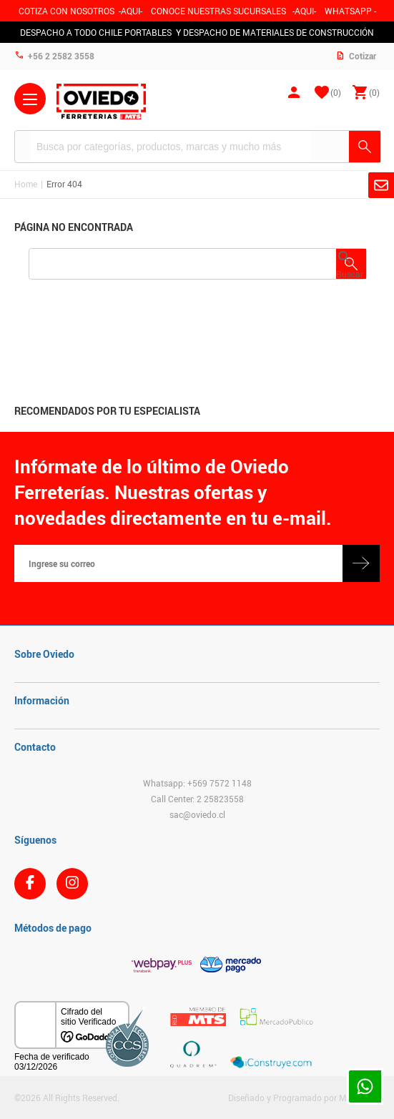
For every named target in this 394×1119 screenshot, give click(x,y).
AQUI (304, 10)
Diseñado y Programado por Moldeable (304, 1097)
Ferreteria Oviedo (101, 101)
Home (25, 183)
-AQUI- (130, 10)
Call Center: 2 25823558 (197, 798)
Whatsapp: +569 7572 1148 (197, 783)
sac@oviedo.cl (197, 814)
